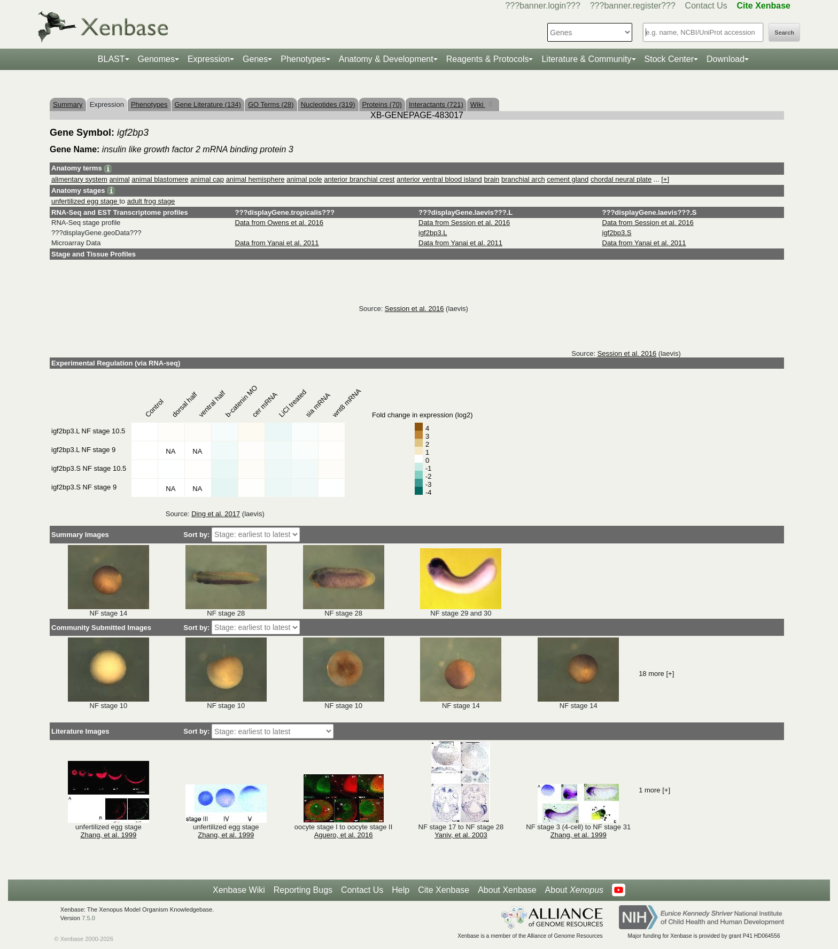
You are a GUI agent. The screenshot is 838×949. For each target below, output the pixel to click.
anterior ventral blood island (439, 179)
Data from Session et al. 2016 (464, 223)
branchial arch (523, 179)
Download (725, 59)
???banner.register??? (633, 5)
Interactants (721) (436, 104)
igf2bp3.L (432, 233)
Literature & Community (586, 59)
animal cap (207, 179)
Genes (255, 59)
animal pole (304, 179)
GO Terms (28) (271, 104)
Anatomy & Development (386, 59)
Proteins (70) (382, 104)
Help (400, 889)
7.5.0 (88, 918)
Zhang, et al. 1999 (109, 835)
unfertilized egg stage (85, 201)
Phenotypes (303, 59)
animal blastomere (159, 179)
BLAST (111, 59)
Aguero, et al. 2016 (343, 835)
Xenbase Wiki (239, 889)
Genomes (156, 59)
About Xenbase (507, 889)
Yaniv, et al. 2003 (460, 835)
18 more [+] (656, 674)
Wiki (477, 104)
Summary (68, 104)
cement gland (567, 179)
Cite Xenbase (443, 889)
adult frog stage (151, 201)
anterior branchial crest (359, 179)
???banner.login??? (542, 5)
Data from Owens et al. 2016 (279, 223)
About (574, 890)
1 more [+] (654, 790)
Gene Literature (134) (208, 104)
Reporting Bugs (303, 889)
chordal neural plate (621, 179)
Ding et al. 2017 (215, 514)
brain (491, 179)
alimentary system (79, 179)
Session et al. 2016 (414, 309)
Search (784, 32)
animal (119, 179)
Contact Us (706, 5)
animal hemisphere (255, 179)
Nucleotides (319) (328, 104)
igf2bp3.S (617, 233)
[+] (665, 179)
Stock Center (669, 59)
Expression (209, 59)
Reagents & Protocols (487, 59)
